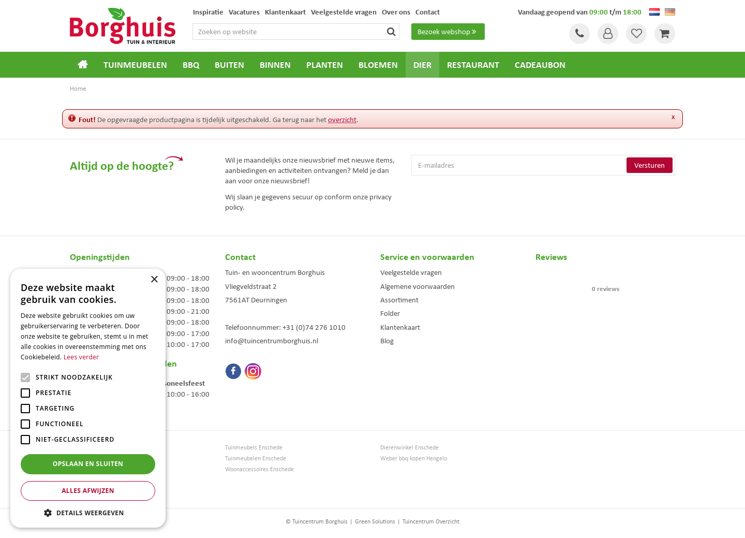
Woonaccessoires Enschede (259, 469)
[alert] (88, 398)
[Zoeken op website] (296, 31)
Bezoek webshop (448, 31)
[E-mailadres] (543, 165)
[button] (88, 512)
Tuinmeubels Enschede (253, 448)
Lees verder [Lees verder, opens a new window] (81, 357)
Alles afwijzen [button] (88, 490)
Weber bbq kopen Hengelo (413, 458)
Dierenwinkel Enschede (409, 448)
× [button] (154, 280)
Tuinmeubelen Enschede (255, 458)
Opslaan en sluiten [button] (88, 463)
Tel (579, 33)
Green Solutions (375, 521)
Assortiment (399, 300)
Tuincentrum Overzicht (431, 521)
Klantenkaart (400, 327)
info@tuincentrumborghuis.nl (271, 341)
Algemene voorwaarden (417, 286)
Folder (390, 313)
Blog (387, 341)
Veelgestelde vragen (411, 272)
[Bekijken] (664, 33)
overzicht (342, 119)
